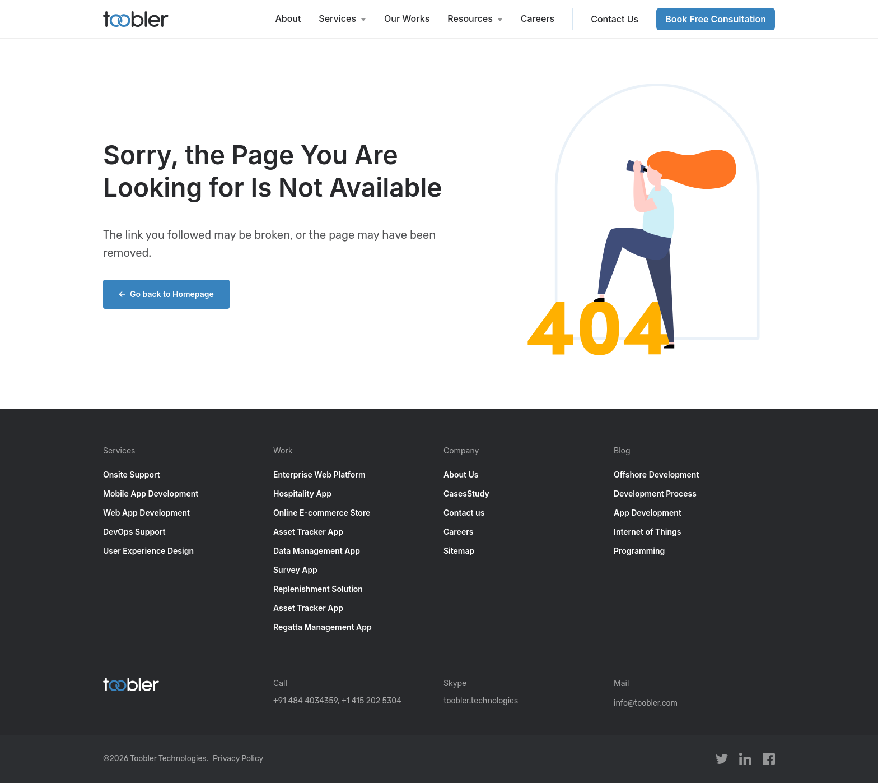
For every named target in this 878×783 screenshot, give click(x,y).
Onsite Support (131, 474)
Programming (639, 550)
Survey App (295, 569)
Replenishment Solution (318, 589)
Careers (537, 18)
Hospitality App (302, 493)
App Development (647, 512)
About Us (460, 474)
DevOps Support (134, 531)
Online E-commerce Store (321, 512)
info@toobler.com (646, 703)
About (288, 18)
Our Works (406, 18)
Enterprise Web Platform (319, 474)
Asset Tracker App (308, 531)
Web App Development (146, 512)
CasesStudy (466, 493)
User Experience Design (148, 550)
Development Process (655, 493)
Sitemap (458, 550)
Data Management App (316, 550)
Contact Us (614, 19)
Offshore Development (656, 474)
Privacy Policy (238, 758)
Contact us (463, 512)
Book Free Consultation (715, 19)
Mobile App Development (150, 493)
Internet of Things (647, 531)
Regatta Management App (322, 627)
